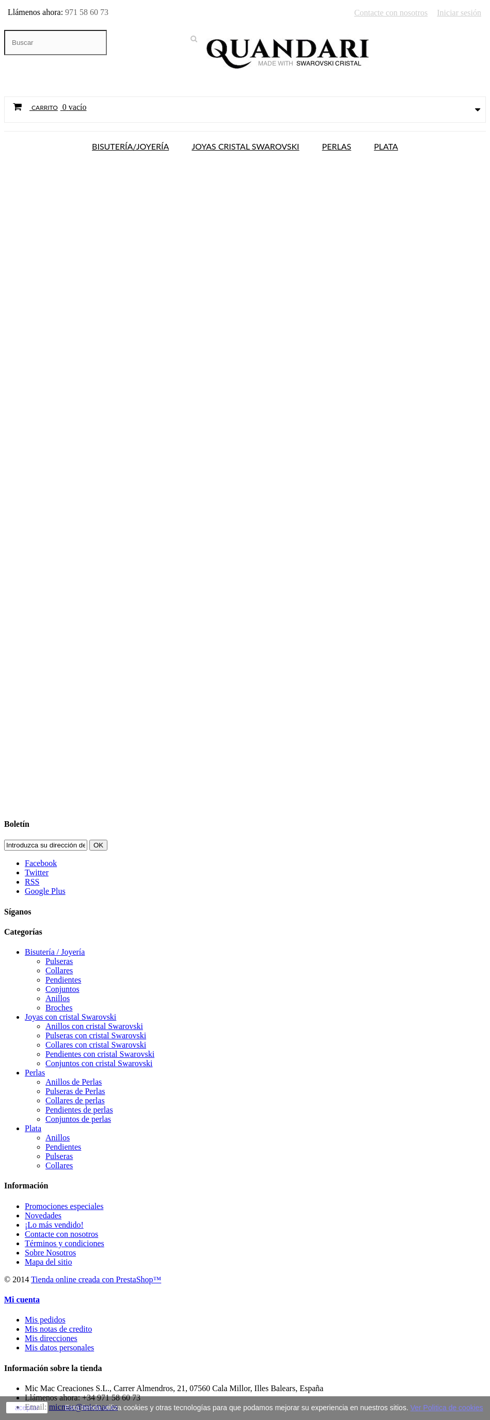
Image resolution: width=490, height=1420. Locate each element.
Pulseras (59, 961)
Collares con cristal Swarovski (95, 1044)
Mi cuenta (22, 1299)
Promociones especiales (64, 1206)
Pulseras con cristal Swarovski (95, 1035)
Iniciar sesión (459, 12)
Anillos (57, 998)
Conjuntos (62, 989)
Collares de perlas (75, 1100)
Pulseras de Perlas (75, 1091)
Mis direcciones (51, 1338)
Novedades (43, 1215)
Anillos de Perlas (73, 1082)
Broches (58, 1007)
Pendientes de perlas (79, 1109)
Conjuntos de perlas (78, 1119)
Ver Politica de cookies (446, 1407)
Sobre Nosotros (50, 1252)
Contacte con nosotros (391, 12)
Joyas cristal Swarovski (245, 146)
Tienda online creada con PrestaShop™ (96, 1279)
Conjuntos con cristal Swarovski (99, 1063)
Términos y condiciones (64, 1243)
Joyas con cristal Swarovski (70, 1017)
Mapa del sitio (48, 1262)
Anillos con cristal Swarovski (94, 1026)
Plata (386, 146)
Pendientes (63, 979)
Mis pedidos (45, 1319)
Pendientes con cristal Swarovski (99, 1054)
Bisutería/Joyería (130, 146)
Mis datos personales (59, 1347)
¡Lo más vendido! (54, 1224)
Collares (59, 970)
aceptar (27, 1407)
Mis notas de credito (58, 1329)
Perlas (337, 146)
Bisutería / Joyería (55, 952)
